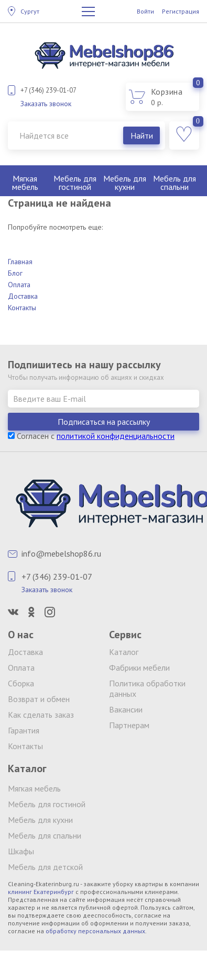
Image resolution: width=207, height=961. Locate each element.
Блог (15, 273)
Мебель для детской (45, 867)
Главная (20, 261)
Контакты (22, 307)
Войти (145, 11)
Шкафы (21, 851)
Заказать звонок (45, 103)
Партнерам (129, 725)
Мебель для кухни (124, 182)
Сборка (21, 683)
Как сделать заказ (41, 714)
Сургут (29, 11)
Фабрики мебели (139, 667)
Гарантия (23, 730)
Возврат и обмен (39, 699)
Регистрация (180, 11)
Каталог (123, 652)
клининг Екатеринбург (41, 892)
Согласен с (91, 436)
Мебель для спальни (174, 182)
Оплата (19, 284)
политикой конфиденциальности (116, 436)
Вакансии (126, 709)
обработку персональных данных (95, 931)
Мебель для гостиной (74, 182)
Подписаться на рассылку (104, 421)
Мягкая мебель (25, 182)
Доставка (23, 296)
